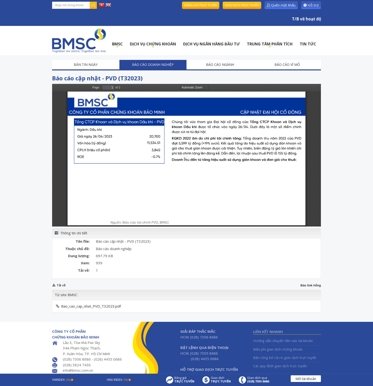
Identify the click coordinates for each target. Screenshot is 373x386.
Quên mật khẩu (281, 5)
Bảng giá (184, 379)
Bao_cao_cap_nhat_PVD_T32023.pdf (91, 306)
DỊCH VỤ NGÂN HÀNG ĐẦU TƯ (211, 44)
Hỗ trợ (311, 5)
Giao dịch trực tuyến (242, 5)
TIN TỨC (308, 44)
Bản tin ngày (86, 64)
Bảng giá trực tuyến (200, 5)
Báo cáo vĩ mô (287, 64)
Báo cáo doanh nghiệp (153, 64)
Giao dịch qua (258, 379)
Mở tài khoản (305, 378)
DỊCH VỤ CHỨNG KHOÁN (153, 45)
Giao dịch (221, 379)
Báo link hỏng (310, 285)
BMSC (117, 45)
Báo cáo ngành (220, 64)
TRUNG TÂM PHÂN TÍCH (270, 45)
